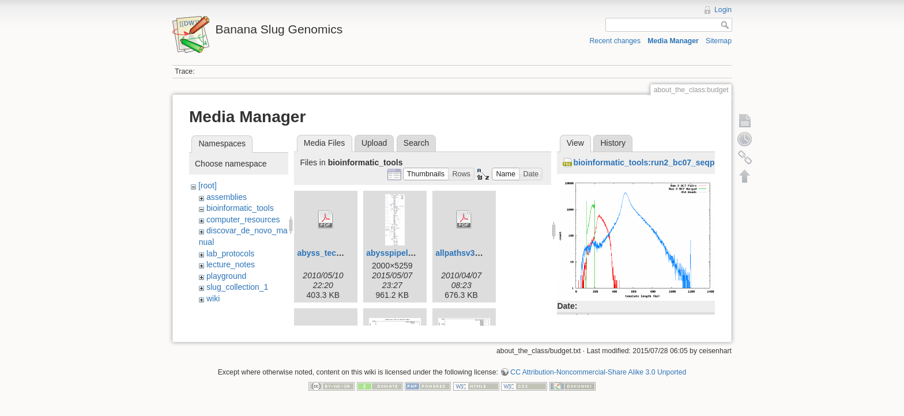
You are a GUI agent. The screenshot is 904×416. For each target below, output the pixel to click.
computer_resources (243, 219)
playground (226, 276)
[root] (207, 185)
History (613, 143)
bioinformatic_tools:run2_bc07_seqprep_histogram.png (680, 162)
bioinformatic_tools (240, 208)
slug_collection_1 (237, 287)
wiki (213, 298)
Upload (374, 143)
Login (723, 10)
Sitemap (719, 41)
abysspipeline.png (401, 253)
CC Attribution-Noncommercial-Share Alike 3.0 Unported (598, 378)
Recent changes (615, 41)
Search (416, 143)
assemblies (226, 197)
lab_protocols (230, 253)
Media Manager (673, 41)
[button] (426, 174)
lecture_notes (230, 264)
